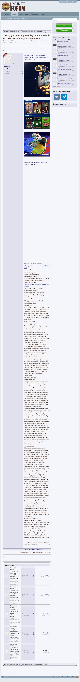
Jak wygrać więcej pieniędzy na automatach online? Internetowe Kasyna (14, 611)
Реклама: (26, 549)
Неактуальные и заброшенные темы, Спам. (23, 40)
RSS (77, 677)
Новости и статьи (23, 14)
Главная (7, 14)
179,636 (21, 71)
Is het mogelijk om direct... (63, 60)
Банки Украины (14, 641)
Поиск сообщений (7, 18)
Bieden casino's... (61, 50)
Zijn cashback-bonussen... (62, 41)
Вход (64, 25)
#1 (49, 544)
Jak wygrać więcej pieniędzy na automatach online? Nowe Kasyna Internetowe (14, 592)
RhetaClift (5, 42)
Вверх (73, 676)
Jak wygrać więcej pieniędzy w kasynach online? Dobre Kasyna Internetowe (14, 573)
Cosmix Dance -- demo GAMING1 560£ (66, 78)
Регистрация (64, 30)
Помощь (64, 676)
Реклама (43, 14)
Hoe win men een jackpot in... (63, 74)
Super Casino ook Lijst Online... (64, 46)
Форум (14, 14)
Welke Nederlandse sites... (63, 64)
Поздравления (13, 603)
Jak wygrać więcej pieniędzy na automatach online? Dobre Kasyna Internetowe (14, 632)
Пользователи (34, 14)
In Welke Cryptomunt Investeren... (64, 69)
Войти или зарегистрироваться (68, 1)
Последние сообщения (20, 18)
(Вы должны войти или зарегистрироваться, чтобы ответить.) (35, 552)
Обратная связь (57, 676)
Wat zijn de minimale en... (63, 55)
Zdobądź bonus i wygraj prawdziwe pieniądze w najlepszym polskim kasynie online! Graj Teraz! (36, 57)
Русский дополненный (7, 676)
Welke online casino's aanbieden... (64, 83)
